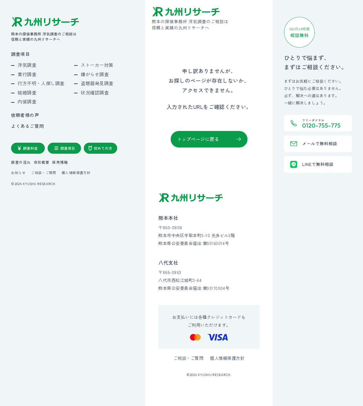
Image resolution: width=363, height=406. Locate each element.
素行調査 (27, 74)
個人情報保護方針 (76, 173)
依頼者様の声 (25, 115)
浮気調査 (27, 65)
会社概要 (42, 162)
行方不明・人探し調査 (41, 83)
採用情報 (60, 162)
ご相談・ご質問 (43, 173)
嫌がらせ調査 (95, 74)
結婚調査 (27, 92)
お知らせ (18, 173)
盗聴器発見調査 (97, 83)
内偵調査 (27, 101)
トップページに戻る (198, 139)
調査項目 (20, 54)
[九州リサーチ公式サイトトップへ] (191, 197)
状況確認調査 (95, 92)
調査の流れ (21, 162)
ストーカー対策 (97, 65)
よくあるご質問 (27, 126)
